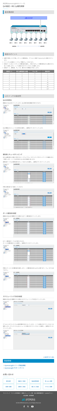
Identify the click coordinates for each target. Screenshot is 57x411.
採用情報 (31, 395)
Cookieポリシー (49, 393)
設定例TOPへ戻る (49, 357)
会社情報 (25, 395)
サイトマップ (6, 393)
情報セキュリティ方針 (27, 393)
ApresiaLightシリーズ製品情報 (15, 365)
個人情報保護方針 (39, 393)
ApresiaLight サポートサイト (14, 368)
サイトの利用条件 (16, 393)
